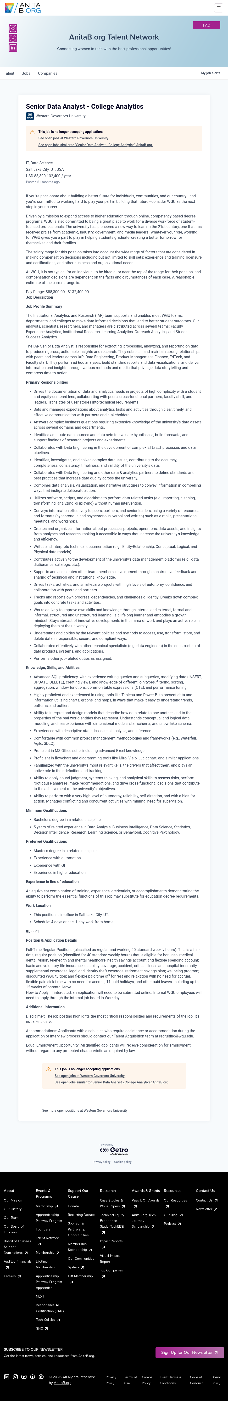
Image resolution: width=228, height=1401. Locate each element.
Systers (76, 1267)
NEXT (40, 1296)
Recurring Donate (81, 1214)
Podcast (173, 1223)
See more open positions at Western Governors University (85, 1110)
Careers (13, 1276)
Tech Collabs (48, 1319)
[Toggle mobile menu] (218, 7)
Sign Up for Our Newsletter (189, 1352)
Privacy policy (101, 1162)
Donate (73, 1206)
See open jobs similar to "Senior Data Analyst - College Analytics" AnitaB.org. (96, 145)
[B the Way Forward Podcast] (41, 1377)
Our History (13, 1209)
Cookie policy (123, 1162)
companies (47, 73)
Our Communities (81, 1258)
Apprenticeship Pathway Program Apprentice (49, 1282)
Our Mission (13, 1200)
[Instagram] (13, 28)
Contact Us (207, 1200)
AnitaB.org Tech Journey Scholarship (144, 1221)
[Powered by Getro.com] (114, 1150)
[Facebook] (32, 1377)
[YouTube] (24, 1377)
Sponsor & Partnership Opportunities (78, 1229)
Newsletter (207, 1209)
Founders (43, 1229)
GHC (42, 1328)
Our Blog (173, 1215)
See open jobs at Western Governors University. (74, 138)
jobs (26, 73)
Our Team (11, 1217)
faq (206, 25)
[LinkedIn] (7, 1377)
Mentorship (47, 1206)
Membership (48, 1252)
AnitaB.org (63, 1382)
